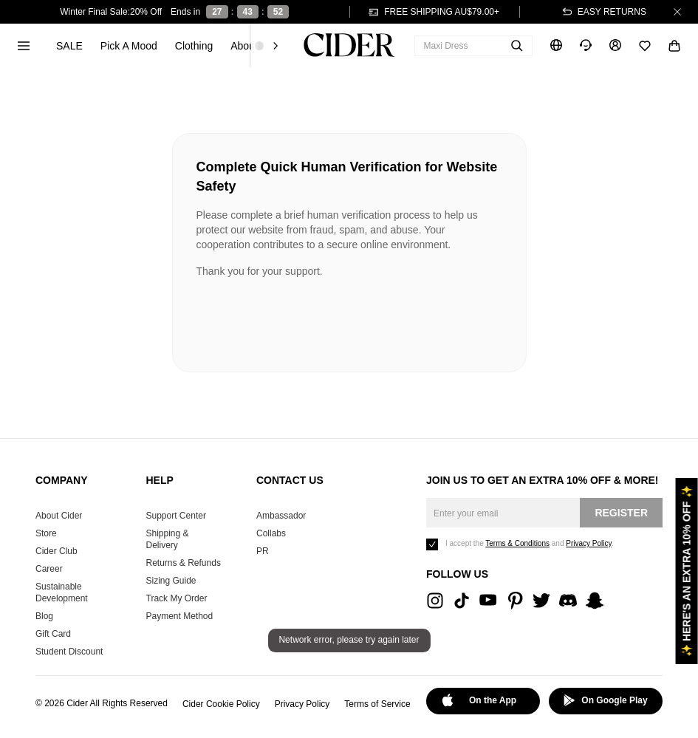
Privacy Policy (302, 704)
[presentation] (308, 319)
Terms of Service (377, 704)
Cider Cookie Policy (221, 704)
